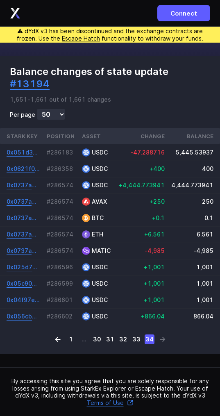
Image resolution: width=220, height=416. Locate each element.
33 (136, 339)
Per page (22, 115)
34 (149, 339)
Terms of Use (110, 402)
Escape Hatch (81, 38)
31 (110, 339)
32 (123, 339)
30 (97, 339)
